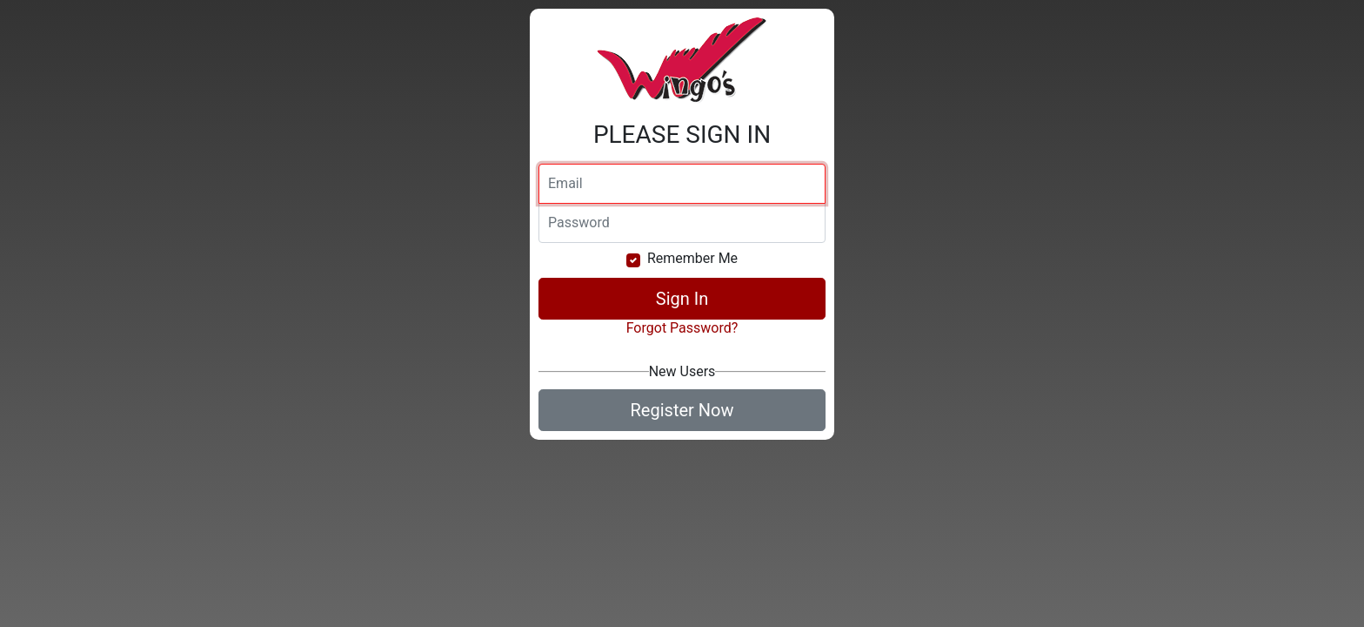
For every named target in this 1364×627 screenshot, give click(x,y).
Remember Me (692, 258)
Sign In (682, 298)
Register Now (682, 410)
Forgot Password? (682, 328)
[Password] (682, 223)
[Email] (682, 184)
